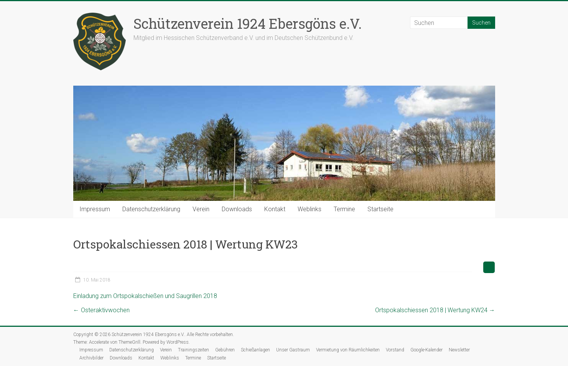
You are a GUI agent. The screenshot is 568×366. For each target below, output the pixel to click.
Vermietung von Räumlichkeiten (348, 350)
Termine (344, 209)
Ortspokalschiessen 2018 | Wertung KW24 (435, 310)
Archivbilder (91, 358)
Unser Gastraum (293, 350)
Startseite (380, 209)
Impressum (94, 209)
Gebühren (225, 350)
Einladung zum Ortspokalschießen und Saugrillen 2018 (145, 296)
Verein (201, 209)
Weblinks (309, 209)
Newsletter (459, 350)
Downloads (237, 209)
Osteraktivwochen (101, 310)
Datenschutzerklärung (151, 209)
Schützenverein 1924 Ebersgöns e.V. (247, 23)
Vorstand (395, 350)
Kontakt (274, 209)
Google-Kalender (426, 350)
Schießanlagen (255, 350)
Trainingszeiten (193, 350)
